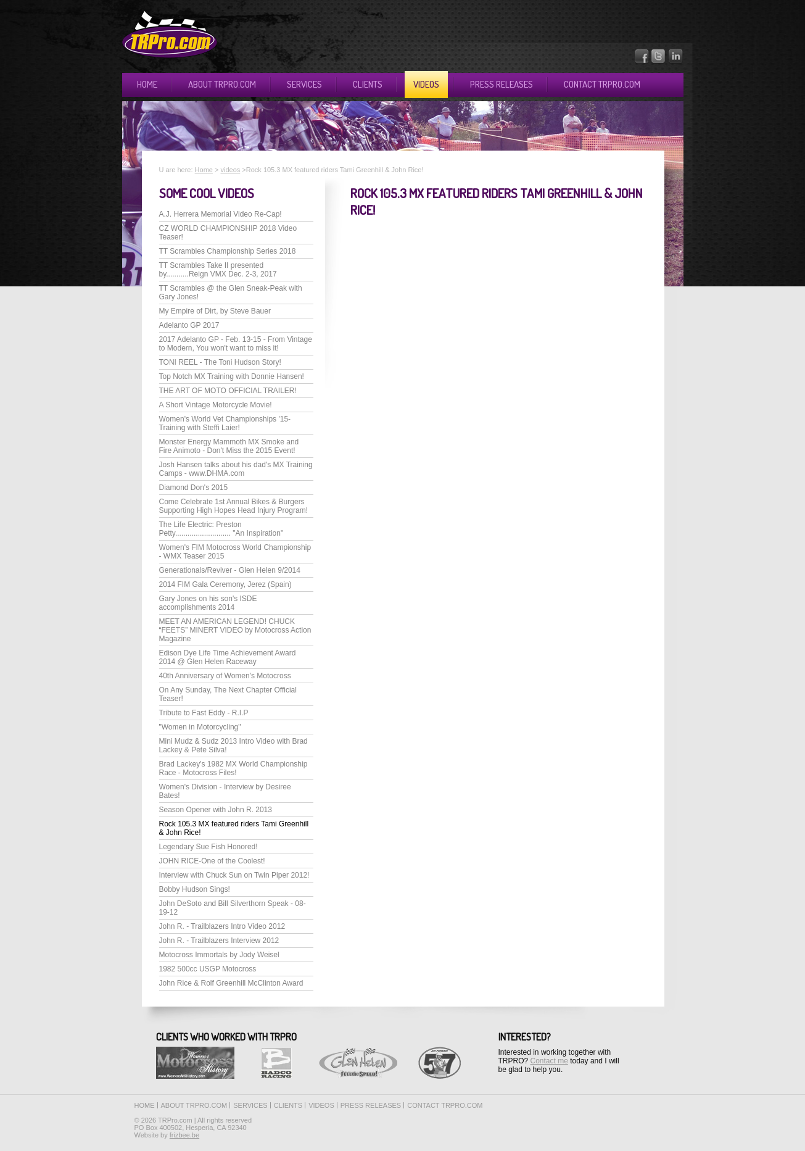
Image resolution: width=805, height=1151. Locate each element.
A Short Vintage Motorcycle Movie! (215, 405)
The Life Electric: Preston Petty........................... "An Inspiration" (221, 529)
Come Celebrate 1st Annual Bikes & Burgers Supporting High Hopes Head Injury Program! (233, 506)
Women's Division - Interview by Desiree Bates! (225, 791)
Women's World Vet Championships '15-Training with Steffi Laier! (225, 423)
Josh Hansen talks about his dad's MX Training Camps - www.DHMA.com (236, 469)
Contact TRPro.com (602, 84)
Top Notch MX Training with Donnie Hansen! (231, 376)
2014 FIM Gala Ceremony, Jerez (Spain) (225, 584)
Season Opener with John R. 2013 (215, 809)
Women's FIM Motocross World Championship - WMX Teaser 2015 (235, 551)
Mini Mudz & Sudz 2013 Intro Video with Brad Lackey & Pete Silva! (233, 745)
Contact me (549, 1061)
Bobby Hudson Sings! (194, 889)
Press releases (501, 84)
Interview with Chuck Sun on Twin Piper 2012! (234, 875)
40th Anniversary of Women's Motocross (225, 675)
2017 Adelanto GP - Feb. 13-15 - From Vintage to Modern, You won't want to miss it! (235, 343)
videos (230, 169)
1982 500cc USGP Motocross (208, 969)
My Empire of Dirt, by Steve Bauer (215, 311)
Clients (367, 84)
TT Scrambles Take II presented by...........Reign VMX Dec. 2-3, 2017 (218, 269)
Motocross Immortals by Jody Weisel (219, 954)
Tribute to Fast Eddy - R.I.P (204, 712)
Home (147, 84)
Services (304, 84)
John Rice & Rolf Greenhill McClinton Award (231, 983)
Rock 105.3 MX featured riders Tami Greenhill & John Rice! (234, 828)
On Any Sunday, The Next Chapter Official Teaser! (228, 694)
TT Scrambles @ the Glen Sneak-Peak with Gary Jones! (230, 292)
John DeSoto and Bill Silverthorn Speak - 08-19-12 (232, 907)
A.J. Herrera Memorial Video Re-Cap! (220, 214)
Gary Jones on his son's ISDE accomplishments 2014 (208, 603)
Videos (426, 84)
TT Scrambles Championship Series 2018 (227, 251)
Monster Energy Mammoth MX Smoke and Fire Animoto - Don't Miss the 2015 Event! (229, 446)
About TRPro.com (222, 84)
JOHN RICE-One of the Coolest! (212, 861)
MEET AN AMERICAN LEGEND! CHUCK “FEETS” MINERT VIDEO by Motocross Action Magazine (235, 630)
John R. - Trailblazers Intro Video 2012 (222, 926)
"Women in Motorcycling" (200, 727)
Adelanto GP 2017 (189, 325)
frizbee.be (184, 1135)
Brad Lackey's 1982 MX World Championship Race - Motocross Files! (233, 768)
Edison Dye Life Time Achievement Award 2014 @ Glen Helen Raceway (227, 657)
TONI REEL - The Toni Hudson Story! (220, 362)
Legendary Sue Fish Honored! (208, 846)
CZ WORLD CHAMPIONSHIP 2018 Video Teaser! (228, 232)
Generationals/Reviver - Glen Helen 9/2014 (229, 570)
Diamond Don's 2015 (193, 487)
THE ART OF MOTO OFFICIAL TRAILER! (228, 390)
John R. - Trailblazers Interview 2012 (219, 940)
